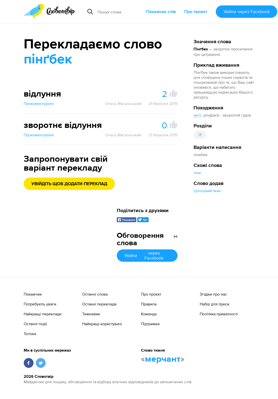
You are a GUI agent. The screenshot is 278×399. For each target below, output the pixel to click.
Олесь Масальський (123, 103)
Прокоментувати (39, 103)
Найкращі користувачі (102, 323)
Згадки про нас (213, 294)
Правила (149, 304)
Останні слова (95, 294)
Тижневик (91, 314)
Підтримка (150, 323)
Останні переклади (99, 304)
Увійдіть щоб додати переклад (69, 184)
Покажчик (33, 294)
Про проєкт (195, 11)
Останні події (35, 323)
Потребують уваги (40, 304)
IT (200, 135)
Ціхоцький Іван (207, 190)
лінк (197, 172)
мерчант (162, 359)
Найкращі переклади (42, 314)
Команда (149, 314)
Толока (30, 333)
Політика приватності (219, 314)
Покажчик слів (161, 11)
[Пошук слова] (120, 11)
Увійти (246, 11)
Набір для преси (214, 304)
